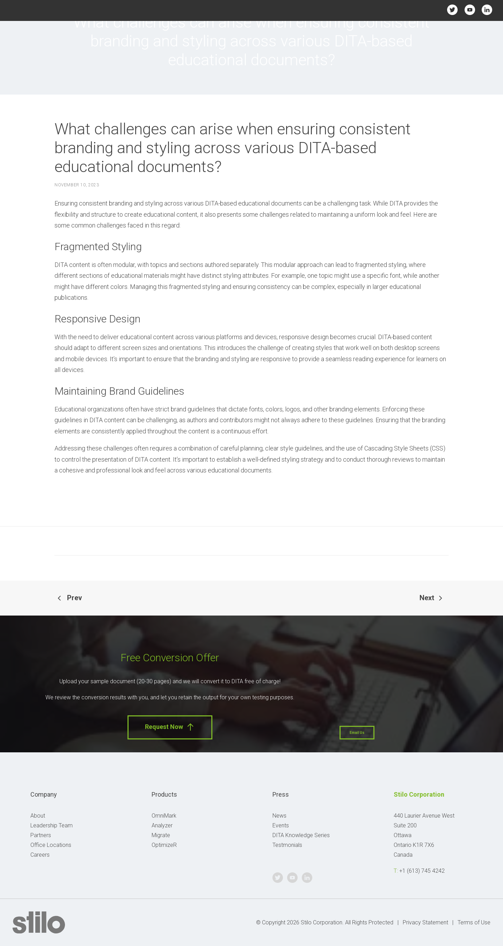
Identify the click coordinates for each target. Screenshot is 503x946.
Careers (40, 854)
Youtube (470, 9)
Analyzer (162, 825)
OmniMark (164, 815)
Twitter (452, 9)
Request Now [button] (170, 727)
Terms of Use (474, 922)
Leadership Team (51, 825)
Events (280, 825)
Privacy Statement (425, 922)
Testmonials (287, 845)
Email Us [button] (357, 733)
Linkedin (487, 9)
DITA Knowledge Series (301, 835)
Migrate (161, 835)
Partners (40, 835)
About (37, 815)
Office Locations (50, 845)
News (279, 815)
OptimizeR (164, 845)
